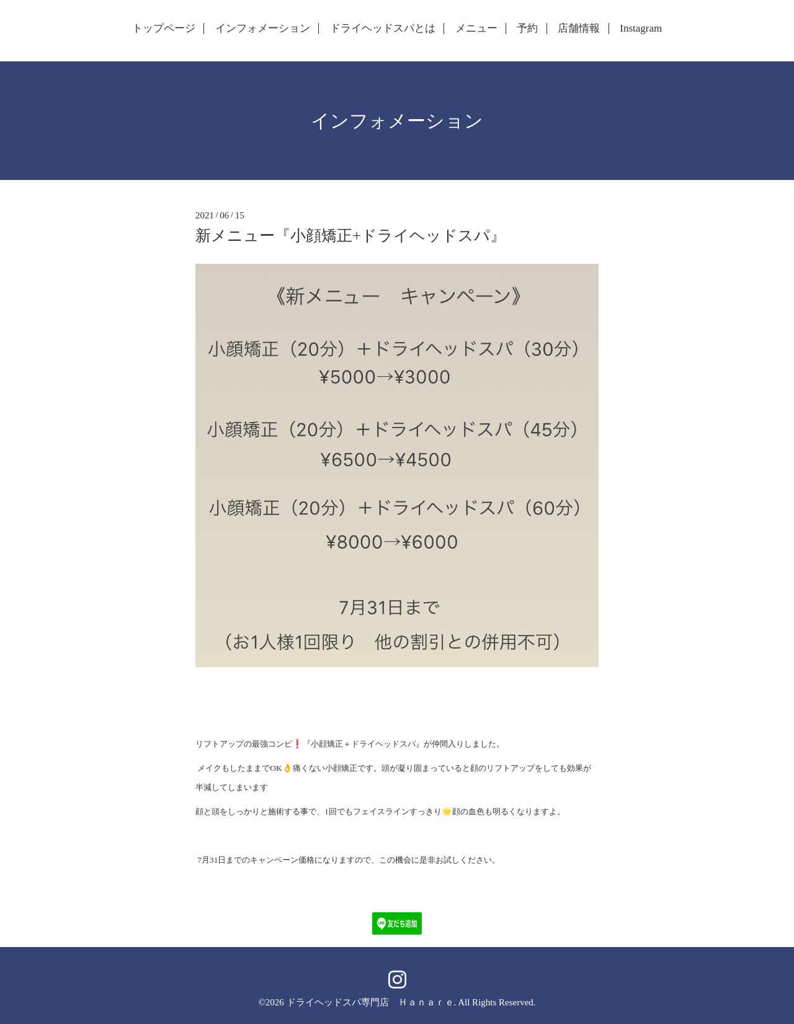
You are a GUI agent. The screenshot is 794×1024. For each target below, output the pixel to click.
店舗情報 (579, 28)
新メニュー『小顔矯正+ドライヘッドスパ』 (350, 235)
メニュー (476, 28)
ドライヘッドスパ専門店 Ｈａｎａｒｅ (370, 1002)
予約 (527, 28)
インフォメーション (262, 28)
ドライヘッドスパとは (382, 28)
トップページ (163, 28)
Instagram (641, 28)
